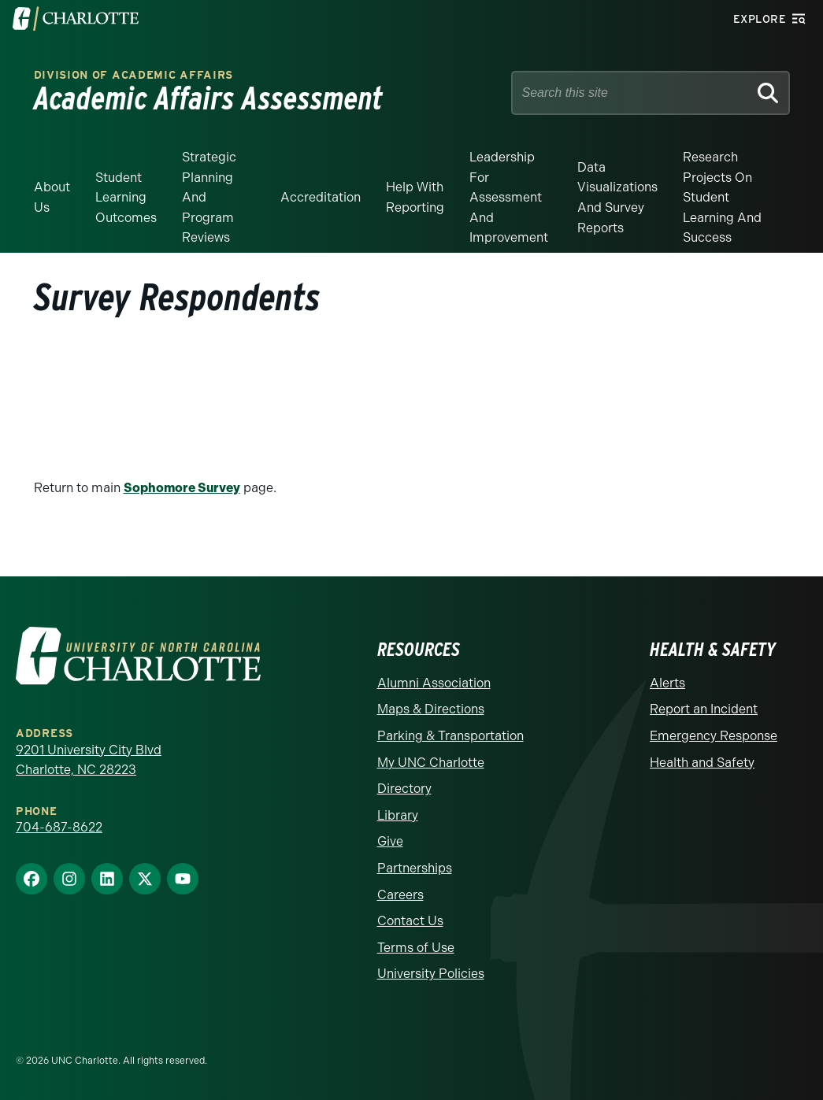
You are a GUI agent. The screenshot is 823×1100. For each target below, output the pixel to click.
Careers (400, 894)
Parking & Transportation (450, 735)
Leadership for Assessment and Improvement (508, 197)
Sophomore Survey (182, 487)
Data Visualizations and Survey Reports (617, 197)
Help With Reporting (415, 197)
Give (390, 841)
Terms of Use (415, 947)
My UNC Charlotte (430, 762)
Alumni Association (434, 683)
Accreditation (320, 197)
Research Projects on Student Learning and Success (722, 197)
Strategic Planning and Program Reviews (209, 197)
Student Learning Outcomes (126, 197)
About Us (52, 197)
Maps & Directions (430, 709)
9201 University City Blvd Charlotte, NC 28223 (88, 760)
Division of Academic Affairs (134, 75)
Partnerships (414, 868)
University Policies (430, 973)
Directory (404, 788)
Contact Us (410, 920)
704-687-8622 (59, 827)
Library (397, 815)
